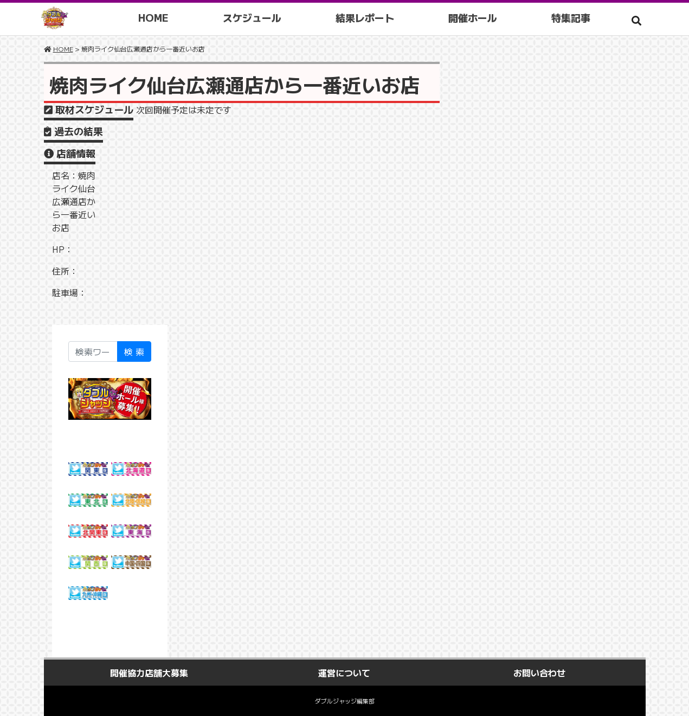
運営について (344, 672)
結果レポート (368, 17)
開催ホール (476, 17)
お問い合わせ (539, 672)
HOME (157, 17)
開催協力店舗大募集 (149, 672)
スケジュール (256, 17)
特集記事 (574, 17)
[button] (636, 20)
